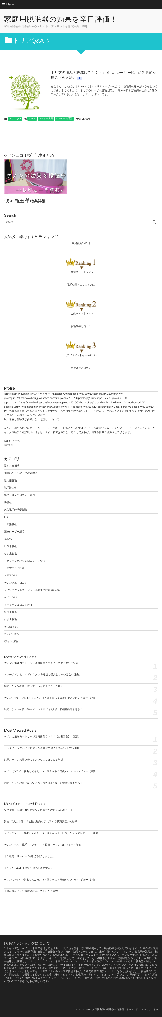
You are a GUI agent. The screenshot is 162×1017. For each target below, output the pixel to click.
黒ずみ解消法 (11, 465)
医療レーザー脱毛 (14, 531)
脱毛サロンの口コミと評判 (19, 495)
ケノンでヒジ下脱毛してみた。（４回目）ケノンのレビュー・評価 (42, 844)
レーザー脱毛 (46, 118)
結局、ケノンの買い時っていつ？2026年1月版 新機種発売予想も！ (43, 709)
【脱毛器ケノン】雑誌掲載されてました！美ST (31, 891)
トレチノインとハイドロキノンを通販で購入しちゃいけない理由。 (42, 674)
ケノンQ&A (10, 597)
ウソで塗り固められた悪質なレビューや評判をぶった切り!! (38, 809)
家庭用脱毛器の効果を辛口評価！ (60, 19)
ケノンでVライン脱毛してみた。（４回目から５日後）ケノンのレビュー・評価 (50, 697)
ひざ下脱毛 (10, 611)
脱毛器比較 (10, 487)
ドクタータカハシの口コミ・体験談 (24, 560)
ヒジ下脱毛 (10, 546)
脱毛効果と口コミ (77, 284)
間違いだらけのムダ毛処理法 (20, 473)
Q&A (92, 284)
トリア (32, 118)
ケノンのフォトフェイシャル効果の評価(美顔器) (32, 590)
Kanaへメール (12, 440)
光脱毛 (8, 538)
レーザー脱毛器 (64, 118)
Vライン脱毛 (11, 633)
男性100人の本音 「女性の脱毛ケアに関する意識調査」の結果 (40, 821)
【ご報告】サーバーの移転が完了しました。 (29, 856)
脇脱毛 (8, 502)
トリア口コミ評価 (14, 568)
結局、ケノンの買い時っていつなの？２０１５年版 (33, 686)
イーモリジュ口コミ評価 (18, 604)
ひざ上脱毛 (10, 619)
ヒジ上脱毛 (10, 553)
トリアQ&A (15, 118)
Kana (87, 119)
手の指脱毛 (10, 524)
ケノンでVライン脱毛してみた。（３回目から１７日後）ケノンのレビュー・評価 (51, 833)
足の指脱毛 (10, 480)
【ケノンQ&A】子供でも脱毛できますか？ (28, 867)
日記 (6, 517)
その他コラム (11, 626)
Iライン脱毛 (11, 641)
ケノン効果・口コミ (15, 582)
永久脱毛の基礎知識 (15, 509)
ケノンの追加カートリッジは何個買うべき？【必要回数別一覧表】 (42, 662)
